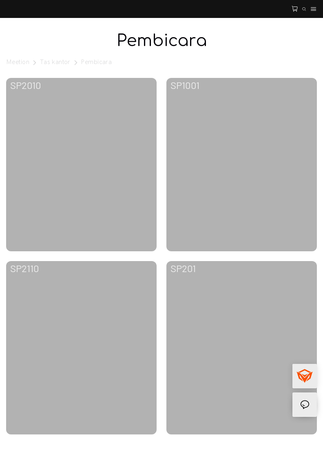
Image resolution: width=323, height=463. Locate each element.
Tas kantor (55, 62)
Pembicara (96, 62)
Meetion (17, 62)
